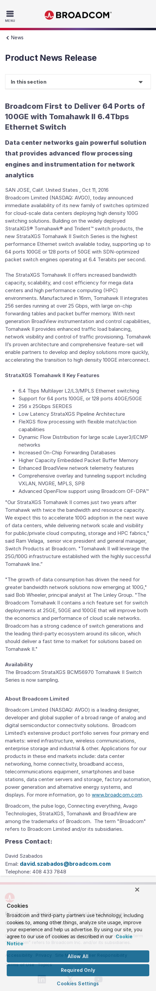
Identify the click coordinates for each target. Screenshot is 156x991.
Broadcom (78, 15)
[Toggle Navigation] (11, 16)
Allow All (78, 956)
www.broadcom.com (117, 795)
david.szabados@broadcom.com (65, 863)
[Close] (137, 889)
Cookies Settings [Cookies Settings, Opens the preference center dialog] (78, 983)
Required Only (78, 970)
